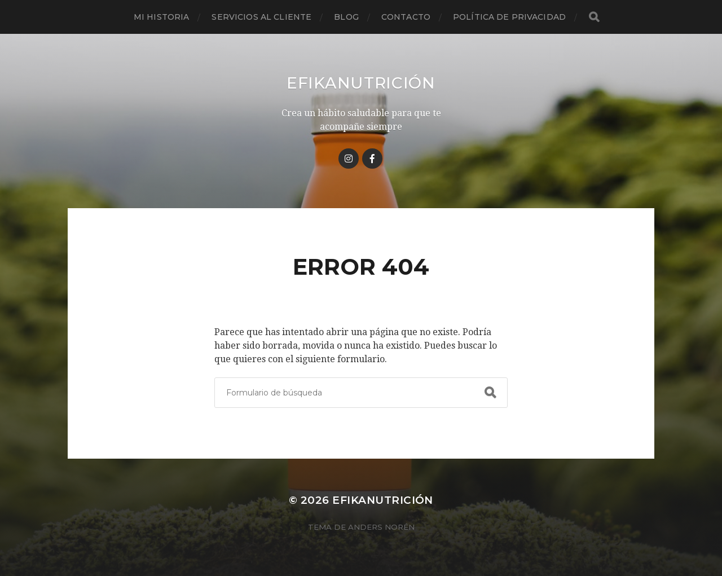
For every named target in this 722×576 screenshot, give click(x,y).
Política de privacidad (509, 17)
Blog (346, 17)
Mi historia (162, 17)
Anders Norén (381, 526)
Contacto (405, 17)
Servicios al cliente (261, 17)
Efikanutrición (361, 83)
